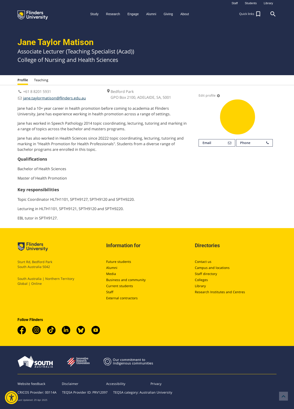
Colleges (201, 280)
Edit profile (209, 95)
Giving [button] (168, 14)
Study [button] (94, 14)
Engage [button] (133, 14)
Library (200, 286)
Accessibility (115, 383)
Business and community (126, 280)
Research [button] (113, 14)
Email (217, 142)
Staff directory (206, 273)
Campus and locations (212, 267)
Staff (109, 292)
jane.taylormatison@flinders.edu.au (54, 98)
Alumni (111, 267)
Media (111, 273)
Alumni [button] (151, 14)
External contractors (122, 298)
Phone (254, 142)
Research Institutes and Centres (220, 292)
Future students (118, 261)
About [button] (184, 14)
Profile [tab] (23, 80)
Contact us (203, 261)
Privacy (155, 383)
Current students (119, 286)
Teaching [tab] (41, 80)
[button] (250, 14)
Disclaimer (70, 383)
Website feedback (31, 383)
